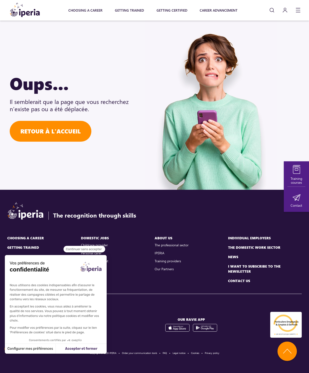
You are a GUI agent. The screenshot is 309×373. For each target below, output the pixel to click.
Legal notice (179, 353)
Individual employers (249, 238)
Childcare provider (94, 245)
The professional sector (172, 245)
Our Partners (164, 269)
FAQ (165, 353)
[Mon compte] (285, 10)
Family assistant (92, 269)
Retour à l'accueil (50, 131)
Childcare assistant (94, 261)
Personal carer (91, 253)
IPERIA (159, 253)
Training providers (168, 261)
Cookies (195, 353)
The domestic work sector (254, 247)
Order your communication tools (139, 353)
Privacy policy (212, 353)
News (233, 257)
